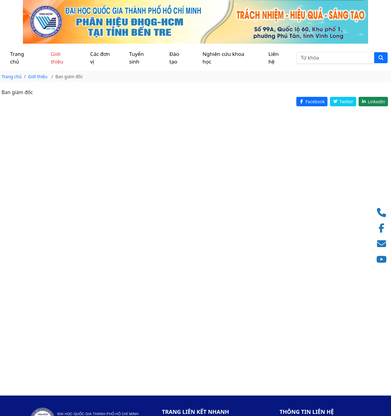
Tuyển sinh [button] (136, 57)
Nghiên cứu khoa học (223, 57)
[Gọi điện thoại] (383, 212)
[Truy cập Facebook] (383, 228)
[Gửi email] (383, 244)
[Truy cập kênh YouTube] (383, 259)
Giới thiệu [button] (57, 57)
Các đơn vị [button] (100, 57)
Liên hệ (274, 57)
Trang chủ (17, 57)
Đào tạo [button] (174, 57)
